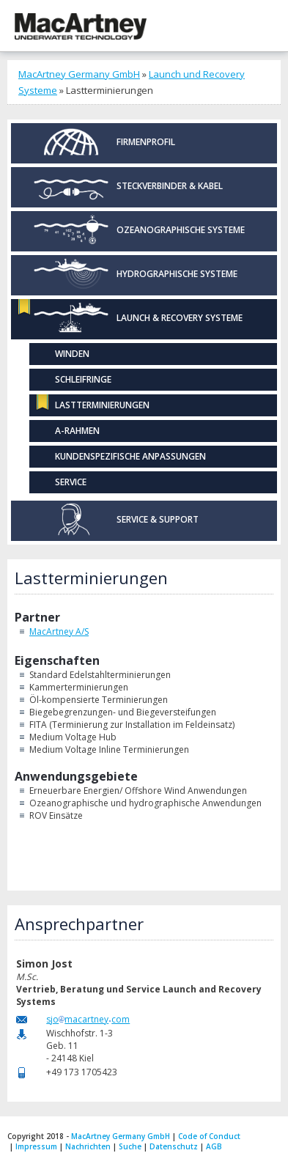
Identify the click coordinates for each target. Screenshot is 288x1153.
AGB (214, 1146)
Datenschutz (173, 1146)
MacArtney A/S (59, 631)
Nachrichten (88, 1146)
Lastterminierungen (102, 405)
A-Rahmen (77, 430)
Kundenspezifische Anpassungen (130, 456)
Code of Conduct (209, 1136)
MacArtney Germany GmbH (79, 74)
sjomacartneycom (88, 1019)
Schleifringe (83, 379)
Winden (72, 353)
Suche (130, 1146)
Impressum (36, 1146)
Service (70, 482)
